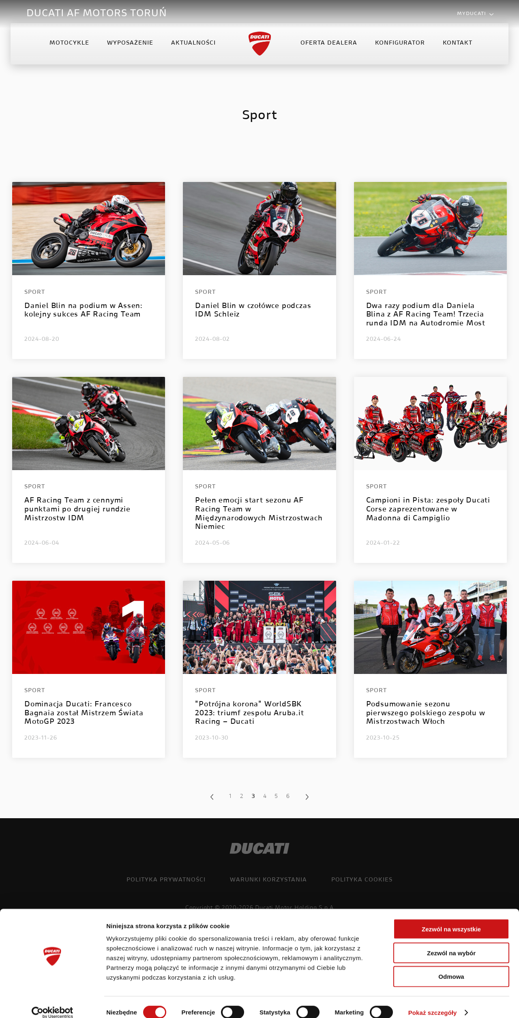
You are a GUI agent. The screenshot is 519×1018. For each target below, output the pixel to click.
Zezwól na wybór (451, 942)
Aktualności (194, 50)
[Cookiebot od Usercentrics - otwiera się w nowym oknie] (52, 1002)
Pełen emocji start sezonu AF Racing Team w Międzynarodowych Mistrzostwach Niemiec (258, 514)
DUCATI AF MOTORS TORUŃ (96, 14)
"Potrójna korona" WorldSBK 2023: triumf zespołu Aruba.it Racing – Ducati (249, 713)
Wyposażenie (131, 50)
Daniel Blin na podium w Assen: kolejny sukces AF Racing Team (83, 311)
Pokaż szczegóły (432, 1002)
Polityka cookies (361, 880)
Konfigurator (399, 50)
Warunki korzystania (268, 880)
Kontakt (457, 50)
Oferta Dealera (328, 50)
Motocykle (70, 50)
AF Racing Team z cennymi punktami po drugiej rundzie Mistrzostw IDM (77, 509)
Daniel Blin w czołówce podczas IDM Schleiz (253, 311)
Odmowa (451, 966)
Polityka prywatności (166, 880)
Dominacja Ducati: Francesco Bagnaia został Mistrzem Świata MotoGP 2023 (84, 713)
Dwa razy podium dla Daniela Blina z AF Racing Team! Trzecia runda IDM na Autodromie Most (425, 315)
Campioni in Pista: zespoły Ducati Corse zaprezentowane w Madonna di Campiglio (428, 509)
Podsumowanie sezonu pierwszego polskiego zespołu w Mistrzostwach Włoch (425, 713)
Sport (34, 292)
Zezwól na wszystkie (451, 918)
